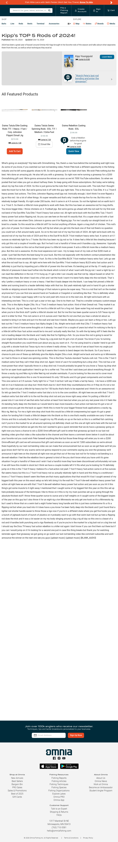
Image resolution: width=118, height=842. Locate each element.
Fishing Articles (59, 781)
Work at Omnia (101, 784)
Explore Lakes (59, 793)
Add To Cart (14, 151)
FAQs (59, 815)
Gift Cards (17, 797)
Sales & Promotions (17, 790)
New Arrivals (17, 778)
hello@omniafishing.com (59, 830)
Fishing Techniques (59, 784)
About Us (100, 778)
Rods (21, 24)
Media (111, 23)
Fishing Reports (59, 778)
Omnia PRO (59, 797)
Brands (99, 24)
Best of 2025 (17, 793)
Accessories (54, 24)
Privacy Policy (88, 838)
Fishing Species (59, 787)
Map (76, 24)
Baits (4, 24)
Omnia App (59, 800)
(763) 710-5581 (59, 827)
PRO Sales (17, 787)
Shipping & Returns (59, 812)
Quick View (73, 151)
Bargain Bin (17, 784)
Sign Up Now (83, 735)
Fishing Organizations (58, 790)
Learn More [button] (107, 57)
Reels (29, 24)
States (87, 24)
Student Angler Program (100, 790)
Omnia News (101, 781)
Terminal (40, 24)
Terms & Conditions (71, 838)
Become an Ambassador (101, 787)
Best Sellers (17, 781)
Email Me (44, 144)
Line (12, 24)
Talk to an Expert (59, 808)
